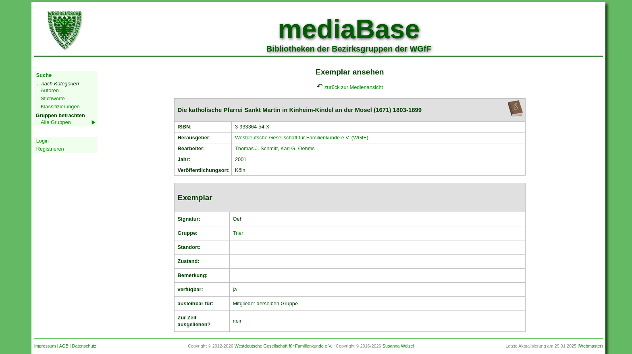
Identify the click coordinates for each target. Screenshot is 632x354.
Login (42, 141)
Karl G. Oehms (298, 148)
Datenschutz (84, 346)
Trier (238, 233)
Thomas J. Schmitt (256, 148)
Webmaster (590, 346)
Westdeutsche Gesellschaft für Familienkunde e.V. (283, 346)
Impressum (45, 346)
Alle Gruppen (56, 122)
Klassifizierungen (60, 107)
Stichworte (53, 98)
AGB (64, 346)
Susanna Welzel (398, 346)
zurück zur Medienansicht (353, 87)
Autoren (50, 90)
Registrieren (50, 149)
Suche (44, 75)
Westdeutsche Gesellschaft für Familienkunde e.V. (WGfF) (301, 138)
